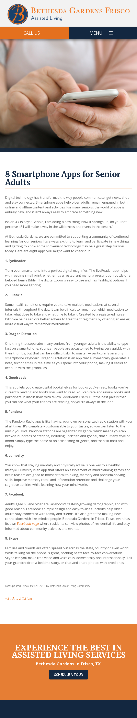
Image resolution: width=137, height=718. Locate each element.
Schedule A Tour (68, 674)
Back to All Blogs (18, 598)
